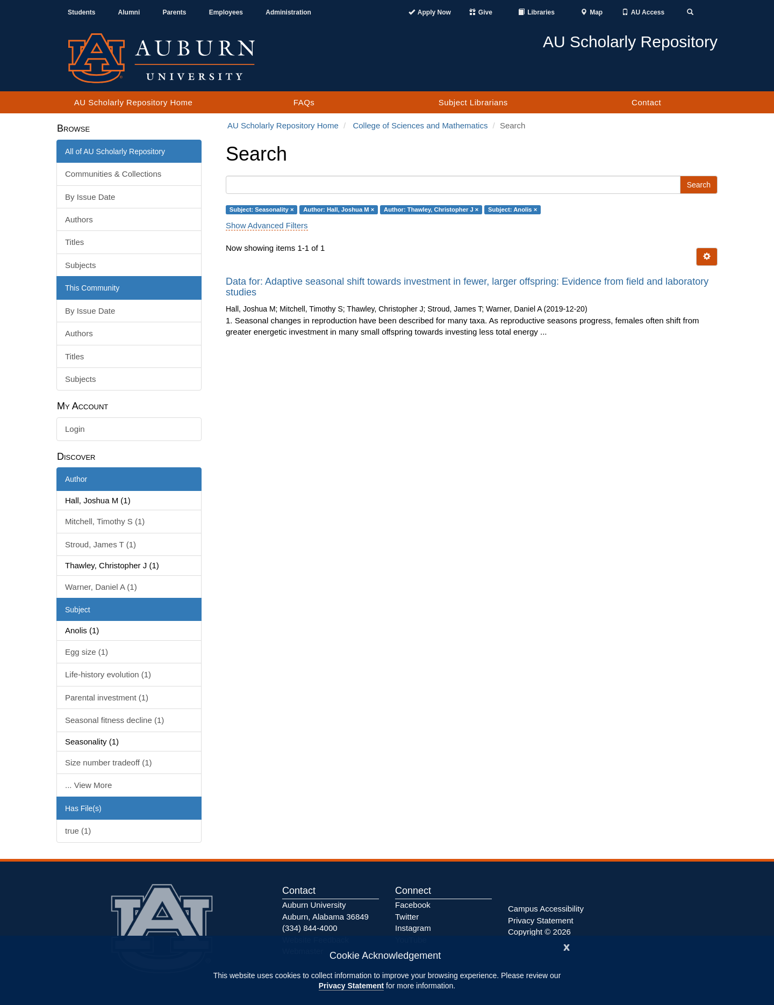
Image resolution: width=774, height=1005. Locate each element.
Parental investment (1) (106, 697)
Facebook (413, 904)
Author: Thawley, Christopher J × (431, 209)
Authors (79, 219)
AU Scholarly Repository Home (133, 102)
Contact (646, 102)
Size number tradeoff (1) (108, 762)
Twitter (407, 916)
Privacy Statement (351, 985)
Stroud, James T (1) (100, 544)
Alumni (129, 12)
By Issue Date (90, 196)
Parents (174, 12)
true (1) (78, 830)
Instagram (413, 927)
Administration (288, 12)
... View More (88, 785)
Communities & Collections (113, 173)
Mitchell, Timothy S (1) (105, 521)
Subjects (80, 265)
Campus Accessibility (546, 908)
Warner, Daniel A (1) (101, 586)
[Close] (566, 946)
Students (81, 12)
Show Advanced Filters (267, 225)
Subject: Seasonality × (262, 209)
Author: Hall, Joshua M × (338, 209)
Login (75, 428)
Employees (226, 12)
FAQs (304, 102)
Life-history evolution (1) (108, 674)
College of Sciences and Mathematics (420, 125)
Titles (74, 242)
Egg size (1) (86, 651)
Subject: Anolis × (512, 209)
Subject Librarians (473, 102)
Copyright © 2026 (539, 931)
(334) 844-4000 (310, 927)
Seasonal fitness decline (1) (114, 720)
